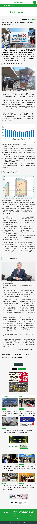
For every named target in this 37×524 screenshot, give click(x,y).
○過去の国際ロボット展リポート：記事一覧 (12, 357)
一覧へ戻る (18, 364)
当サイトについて (7, 516)
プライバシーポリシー (21, 516)
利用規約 (14, 516)
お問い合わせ (30, 516)
